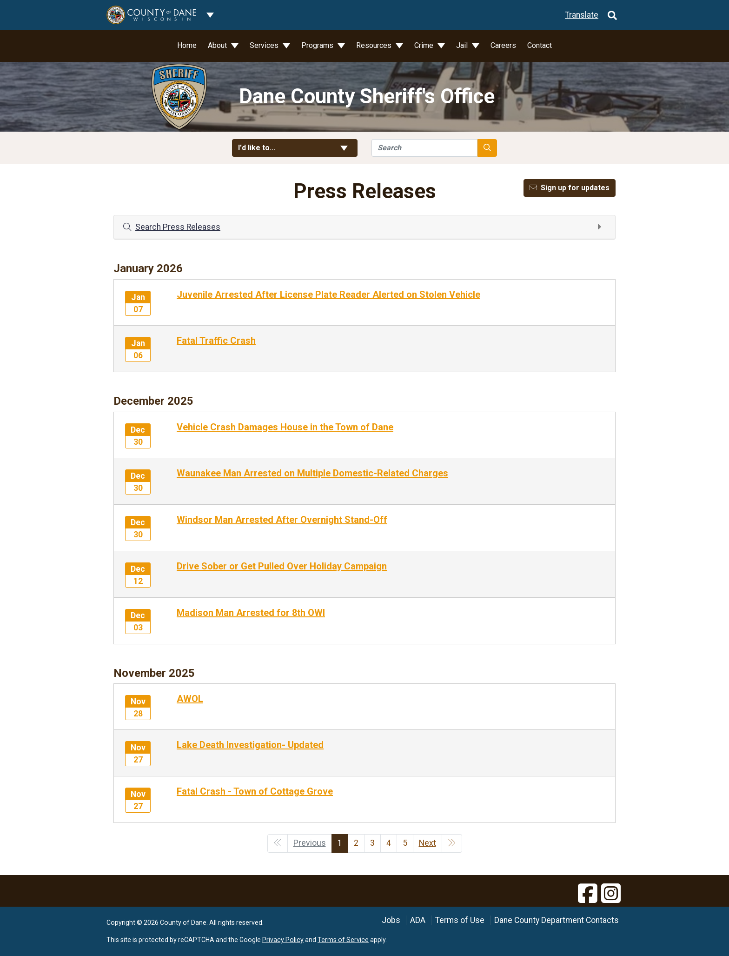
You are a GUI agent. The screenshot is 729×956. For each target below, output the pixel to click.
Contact (539, 45)
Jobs (391, 920)
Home (187, 45)
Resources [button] (374, 45)
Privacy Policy (283, 939)
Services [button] (265, 45)
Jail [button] (463, 45)
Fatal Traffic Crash (216, 340)
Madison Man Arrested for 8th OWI (251, 612)
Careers (503, 45)
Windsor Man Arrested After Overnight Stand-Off (282, 519)
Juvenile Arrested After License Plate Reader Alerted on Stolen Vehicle (328, 294)
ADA (417, 920)
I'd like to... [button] (294, 148)
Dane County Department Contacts (556, 920)
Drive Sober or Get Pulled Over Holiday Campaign (282, 566)
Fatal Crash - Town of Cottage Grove (255, 791)
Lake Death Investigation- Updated (250, 744)
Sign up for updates (570, 187)
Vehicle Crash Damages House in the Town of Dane (285, 427)
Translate (581, 15)
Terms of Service (343, 939)
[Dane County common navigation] (210, 15)
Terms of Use (459, 920)
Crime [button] (424, 45)
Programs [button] (318, 45)
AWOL (190, 698)
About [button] (218, 45)
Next (427, 843)
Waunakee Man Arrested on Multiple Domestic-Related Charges (312, 473)
